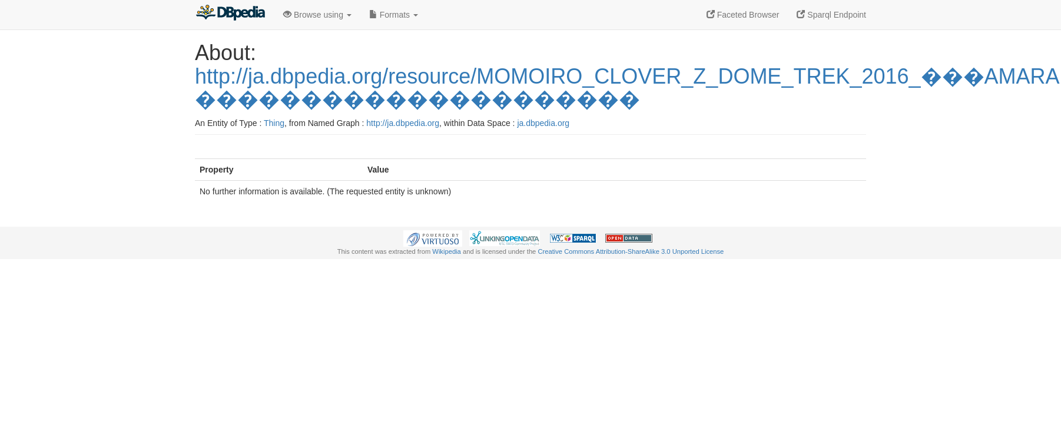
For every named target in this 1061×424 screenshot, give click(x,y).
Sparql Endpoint (831, 14)
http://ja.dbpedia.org (402, 123)
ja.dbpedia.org (543, 123)
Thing (274, 123)
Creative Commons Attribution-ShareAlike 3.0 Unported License (631, 251)
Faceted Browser (743, 14)
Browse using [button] (317, 14)
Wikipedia (446, 251)
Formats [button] (393, 14)
